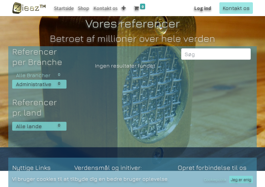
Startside (24, 179)
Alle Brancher (39, 74)
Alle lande (39, 125)
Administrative (39, 83)
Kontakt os (236, 8)
